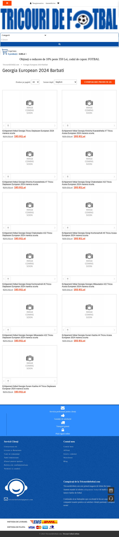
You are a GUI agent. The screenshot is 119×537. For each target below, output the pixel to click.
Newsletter (68, 458)
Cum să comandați (12, 454)
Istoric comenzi (70, 454)
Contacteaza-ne (10, 446)
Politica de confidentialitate (16, 465)
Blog (66, 461)
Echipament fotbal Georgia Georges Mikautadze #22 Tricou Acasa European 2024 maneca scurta (87, 285)
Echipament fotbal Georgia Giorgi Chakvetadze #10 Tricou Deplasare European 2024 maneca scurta (27, 234)
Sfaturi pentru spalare (13, 461)
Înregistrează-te (38, 3)
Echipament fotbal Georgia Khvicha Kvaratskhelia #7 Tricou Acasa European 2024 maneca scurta (87, 132)
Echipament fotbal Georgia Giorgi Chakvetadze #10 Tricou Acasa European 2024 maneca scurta (87, 183)
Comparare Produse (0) (97, 82)
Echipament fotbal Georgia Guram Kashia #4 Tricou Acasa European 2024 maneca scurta (87, 336)
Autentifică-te (50, 3)
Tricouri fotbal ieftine (71, 534)
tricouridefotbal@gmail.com (18, 499)
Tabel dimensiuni (11, 458)
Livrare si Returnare (12, 450)
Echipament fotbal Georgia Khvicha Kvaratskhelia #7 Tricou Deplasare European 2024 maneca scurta (27, 183)
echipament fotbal (91, 490)
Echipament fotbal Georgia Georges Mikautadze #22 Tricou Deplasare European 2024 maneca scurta (27, 336)
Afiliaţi (67, 450)
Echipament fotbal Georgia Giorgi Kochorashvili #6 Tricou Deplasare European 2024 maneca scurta (26, 285)
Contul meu (68, 446)
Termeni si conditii (12, 469)
